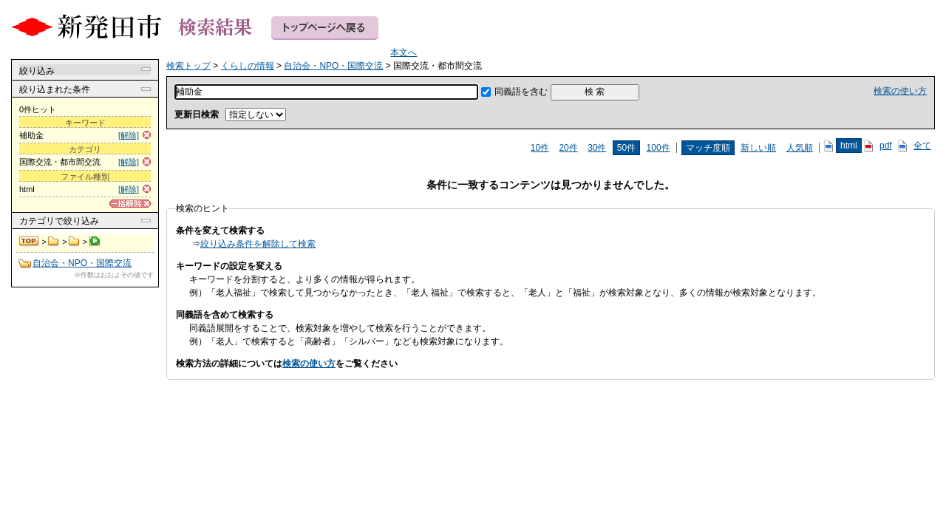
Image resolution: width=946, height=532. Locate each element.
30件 (597, 148)
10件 (540, 148)
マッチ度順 (708, 148)
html (848, 145)
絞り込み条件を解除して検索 (258, 244)
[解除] (128, 135)
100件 (658, 148)
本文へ (403, 52)
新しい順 (758, 148)
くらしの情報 (54, 241)
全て (922, 145)
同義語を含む (521, 91)
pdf (885, 145)
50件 (626, 148)
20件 (568, 148)
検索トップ (29, 241)
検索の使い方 (900, 91)
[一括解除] (130, 204)
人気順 (799, 148)
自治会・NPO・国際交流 (74, 241)
